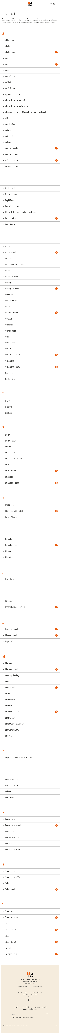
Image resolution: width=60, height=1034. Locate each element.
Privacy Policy (26, 994)
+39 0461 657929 (22, 986)
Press (26, 992)
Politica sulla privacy (28, 1017)
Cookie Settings (30, 996)
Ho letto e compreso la (23, 1017)
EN (56, 3)
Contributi (39, 992)
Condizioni (32, 992)
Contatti (20, 992)
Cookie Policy (34, 994)
